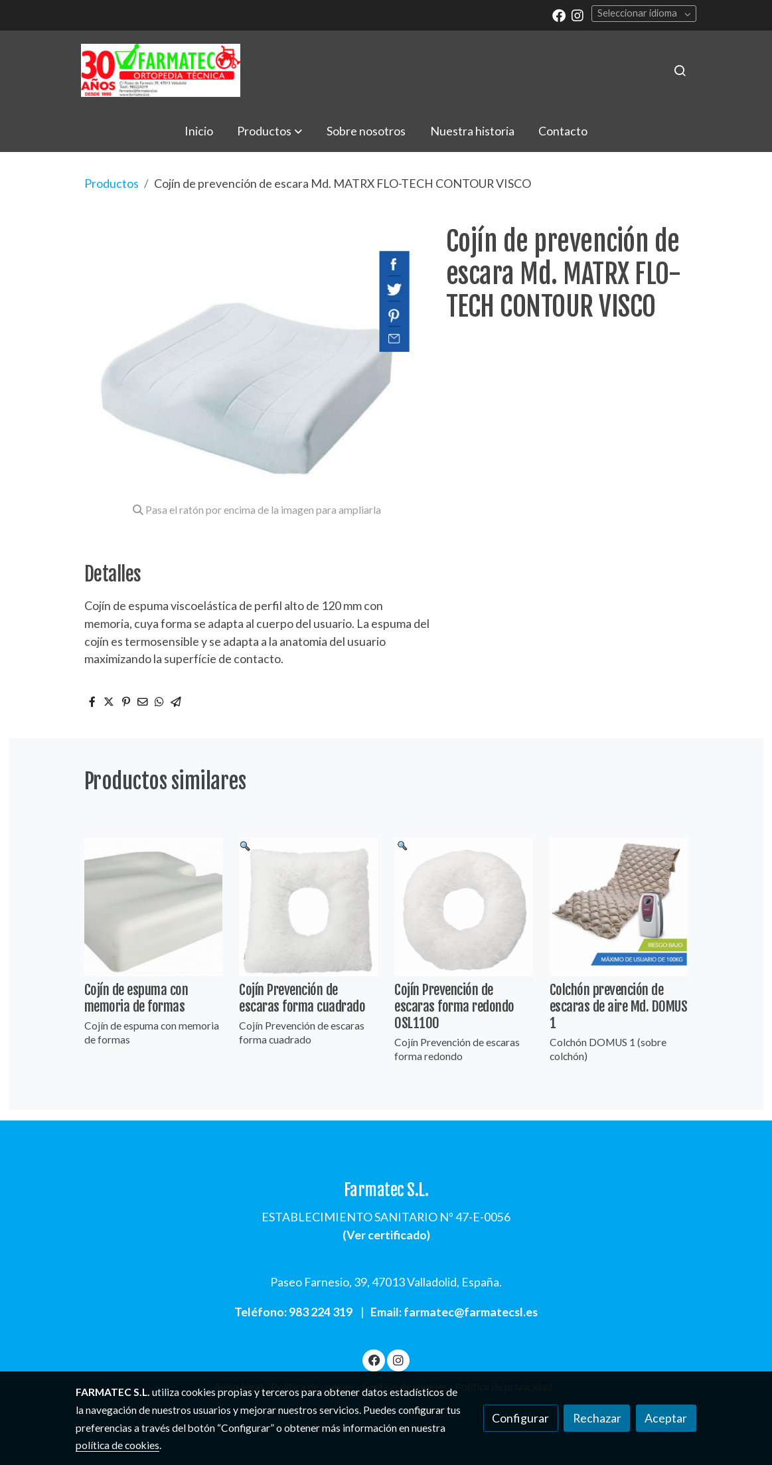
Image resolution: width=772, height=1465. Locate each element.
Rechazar (597, 1418)
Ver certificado (387, 1234)
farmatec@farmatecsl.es (471, 1311)
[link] (160, 70)
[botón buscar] (680, 70)
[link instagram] (577, 14)
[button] (269, 130)
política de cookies (117, 1445)
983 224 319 (320, 1311)
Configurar (520, 1418)
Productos (111, 183)
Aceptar (666, 1418)
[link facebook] (559, 14)
